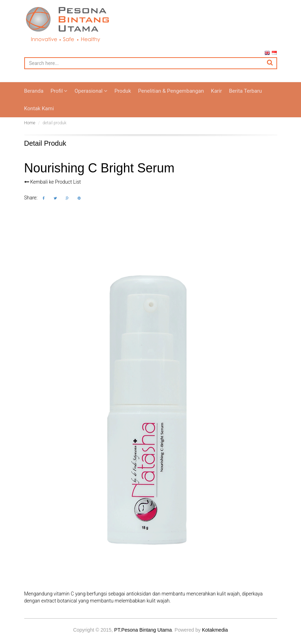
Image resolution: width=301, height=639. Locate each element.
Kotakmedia (215, 631)
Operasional (90, 92)
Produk (122, 92)
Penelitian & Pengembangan (171, 92)
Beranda (34, 92)
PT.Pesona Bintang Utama (143, 631)
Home (29, 123)
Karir (216, 92)
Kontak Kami (39, 109)
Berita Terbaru (245, 92)
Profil (59, 92)
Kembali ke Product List (52, 183)
